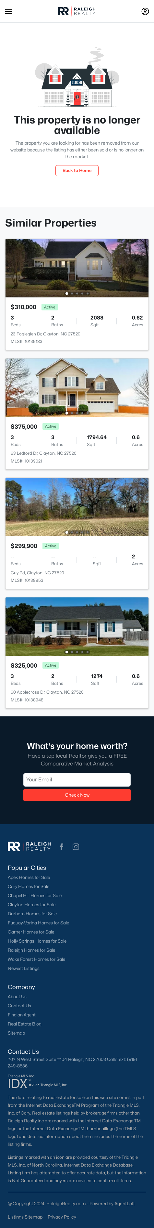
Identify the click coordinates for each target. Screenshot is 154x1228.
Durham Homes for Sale (32, 913)
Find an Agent (22, 1014)
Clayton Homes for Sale (31, 904)
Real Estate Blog (24, 1023)
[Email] (77, 780)
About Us (17, 996)
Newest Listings (24, 968)
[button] (8, 11)
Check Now (77, 795)
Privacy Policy (62, 1217)
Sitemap (16, 1033)
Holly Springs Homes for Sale (37, 941)
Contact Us (19, 1005)
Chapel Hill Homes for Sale (35, 895)
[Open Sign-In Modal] (145, 11)
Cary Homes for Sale (28, 886)
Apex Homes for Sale (29, 877)
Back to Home (77, 170)
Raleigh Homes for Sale (31, 950)
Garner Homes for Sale (31, 931)
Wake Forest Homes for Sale (36, 959)
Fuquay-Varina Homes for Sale (38, 922)
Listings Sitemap (25, 1217)
